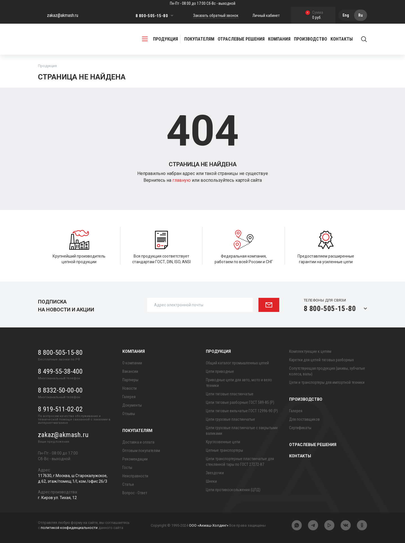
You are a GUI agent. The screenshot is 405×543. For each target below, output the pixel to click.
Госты (127, 467)
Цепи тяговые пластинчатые (229, 394)
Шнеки (211, 481)
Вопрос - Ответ (134, 493)
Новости (129, 388)
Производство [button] (310, 39)
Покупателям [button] (199, 39)
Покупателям (137, 430)
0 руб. (314, 15)
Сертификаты (300, 427)
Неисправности (135, 476)
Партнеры (130, 380)
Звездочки (215, 473)
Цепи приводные (220, 371)
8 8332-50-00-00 (60, 390)
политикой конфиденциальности (69, 528)
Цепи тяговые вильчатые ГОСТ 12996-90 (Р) (242, 411)
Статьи (128, 484)
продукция (160, 39)
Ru (360, 15)
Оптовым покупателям (141, 450)
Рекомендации (135, 459)
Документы (132, 405)
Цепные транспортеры (224, 450)
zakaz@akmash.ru (62, 15)
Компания (133, 351)
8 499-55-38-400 (60, 371)
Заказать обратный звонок (215, 15)
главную (182, 180)
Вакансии (130, 371)
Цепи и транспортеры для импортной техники (326, 382)
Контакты (341, 39)
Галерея (129, 396)
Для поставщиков (304, 419)
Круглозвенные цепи (223, 442)
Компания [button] (279, 39)
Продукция (218, 351)
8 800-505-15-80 (152, 15)
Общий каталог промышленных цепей (237, 363)
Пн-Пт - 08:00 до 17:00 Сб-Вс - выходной (202, 3)
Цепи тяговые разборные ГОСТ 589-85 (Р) (240, 402)
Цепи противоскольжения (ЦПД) (233, 489)
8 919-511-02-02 (60, 409)
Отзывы (128, 413)
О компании (132, 363)
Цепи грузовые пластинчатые (230, 419)
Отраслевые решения (241, 39)
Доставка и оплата (138, 442)
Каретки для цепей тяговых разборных (321, 360)
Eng (346, 15)
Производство (305, 399)
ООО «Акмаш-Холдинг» (208, 525)
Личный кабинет (266, 15)
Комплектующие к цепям (310, 351)
